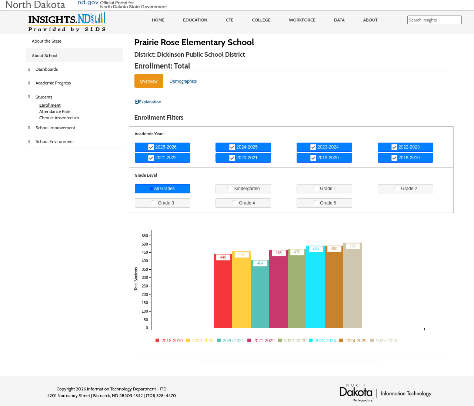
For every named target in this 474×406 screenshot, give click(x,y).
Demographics (183, 81)
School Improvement (55, 127)
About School (44, 55)
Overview (149, 81)
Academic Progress (53, 83)
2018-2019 (405, 158)
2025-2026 (162, 147)
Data (339, 20)
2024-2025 (243, 147)
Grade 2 (405, 189)
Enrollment (50, 105)
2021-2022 (162, 158)
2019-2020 (324, 158)
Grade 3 (162, 203)
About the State (46, 41)
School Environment (55, 141)
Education (195, 20)
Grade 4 (243, 203)
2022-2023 (405, 147)
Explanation (148, 101)
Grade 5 (324, 203)
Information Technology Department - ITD (127, 389)
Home (158, 20)
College (261, 20)
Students (44, 97)
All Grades (162, 188)
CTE (230, 20)
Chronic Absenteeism (59, 117)
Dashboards (47, 69)
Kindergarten (243, 189)
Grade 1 (324, 189)
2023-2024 (324, 147)
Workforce (302, 20)
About (370, 20)
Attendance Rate (54, 111)
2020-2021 (243, 158)
